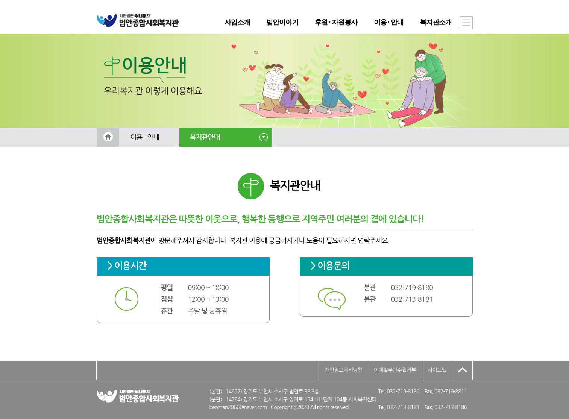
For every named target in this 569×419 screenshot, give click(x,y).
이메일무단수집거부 (395, 370)
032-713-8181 (412, 299)
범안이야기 (282, 22)
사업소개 (237, 22)
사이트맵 (437, 370)
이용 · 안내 (389, 22)
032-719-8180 (412, 287)
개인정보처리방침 (343, 370)
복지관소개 (436, 22)
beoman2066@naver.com (238, 407)
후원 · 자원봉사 (336, 22)
